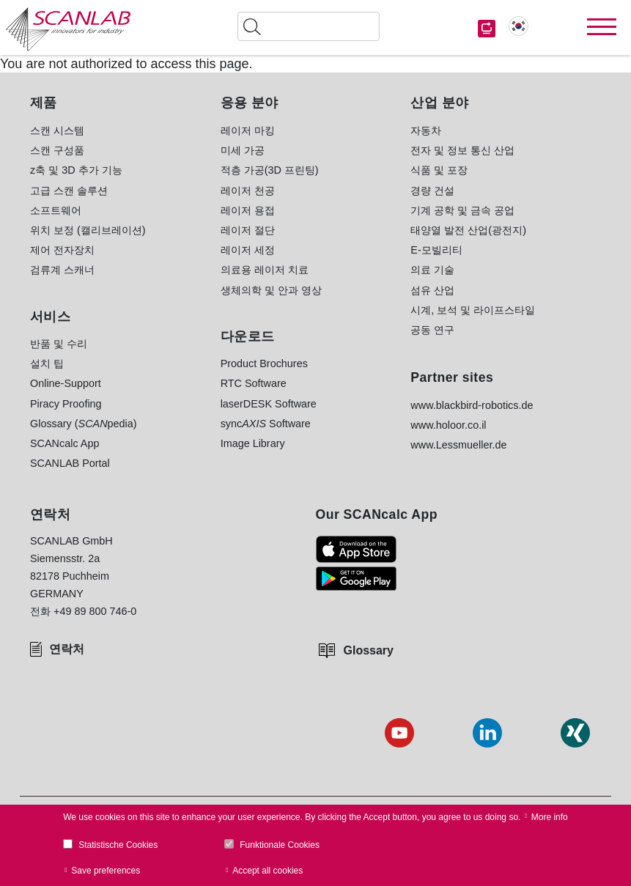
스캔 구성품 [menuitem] (57, 150)
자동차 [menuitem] (425, 130)
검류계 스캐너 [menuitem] (62, 270)
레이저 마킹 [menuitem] (248, 130)
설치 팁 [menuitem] (47, 363)
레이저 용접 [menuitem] (248, 210)
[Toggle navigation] (601, 27)
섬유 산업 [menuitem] (432, 290)
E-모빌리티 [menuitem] (436, 250)
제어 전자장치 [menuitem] (62, 250)
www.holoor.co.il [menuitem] (448, 425)
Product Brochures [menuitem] (264, 363)
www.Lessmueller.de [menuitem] (458, 445)
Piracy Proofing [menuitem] (66, 404)
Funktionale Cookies (280, 845)
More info (549, 817)
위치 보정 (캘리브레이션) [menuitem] (88, 230)
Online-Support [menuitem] (65, 383)
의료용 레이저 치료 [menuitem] (265, 270)
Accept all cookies (267, 870)
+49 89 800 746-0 (94, 611)
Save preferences (105, 870)
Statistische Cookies (118, 845)
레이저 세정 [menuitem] (248, 250)
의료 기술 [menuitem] (432, 270)
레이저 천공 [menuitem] (248, 190)
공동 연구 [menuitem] (432, 330)
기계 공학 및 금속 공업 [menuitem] (462, 210)
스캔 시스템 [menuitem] (57, 130)
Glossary (369, 650)
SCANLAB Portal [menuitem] (70, 463)
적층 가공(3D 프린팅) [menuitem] (270, 170)
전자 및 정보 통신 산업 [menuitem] (462, 150)
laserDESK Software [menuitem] (269, 404)
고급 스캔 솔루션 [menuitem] (69, 190)
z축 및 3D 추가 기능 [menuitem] (76, 170)
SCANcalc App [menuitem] (64, 443)
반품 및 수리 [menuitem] (58, 344)
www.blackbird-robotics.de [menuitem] (471, 405)
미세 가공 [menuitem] (243, 150)
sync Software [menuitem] (266, 423)
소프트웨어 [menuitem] (55, 210)
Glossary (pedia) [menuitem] (83, 423)
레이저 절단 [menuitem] (248, 230)
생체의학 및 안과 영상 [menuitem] (271, 290)
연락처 (66, 649)
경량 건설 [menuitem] (432, 190)
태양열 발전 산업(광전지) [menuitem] (468, 230)
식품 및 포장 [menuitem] (439, 170)
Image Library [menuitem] (253, 443)
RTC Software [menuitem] (254, 383)
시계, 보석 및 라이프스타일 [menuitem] (472, 310)
